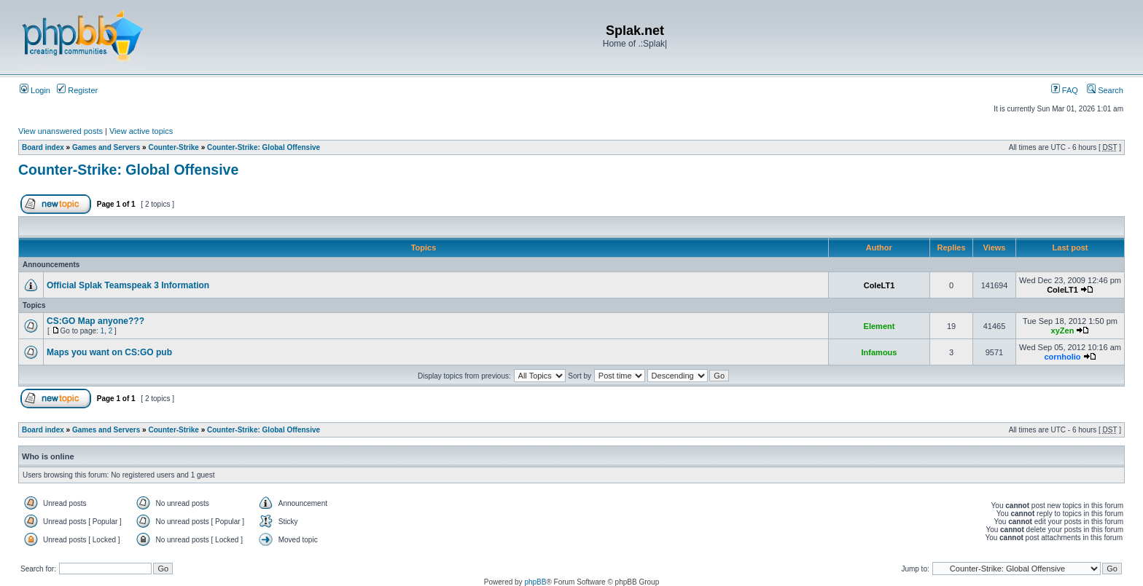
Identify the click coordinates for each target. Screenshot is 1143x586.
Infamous (879, 352)
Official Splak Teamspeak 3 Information (128, 285)
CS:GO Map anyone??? (95, 321)
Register (77, 90)
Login (35, 90)
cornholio (1062, 356)
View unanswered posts (60, 131)
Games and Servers (106, 147)
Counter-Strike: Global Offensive (263, 147)
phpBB (535, 582)
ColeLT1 (879, 285)
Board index (43, 147)
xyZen (1062, 330)
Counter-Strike (173, 147)
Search (1105, 90)
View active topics (141, 131)
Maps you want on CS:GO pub (109, 352)
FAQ (1064, 90)
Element (879, 326)
